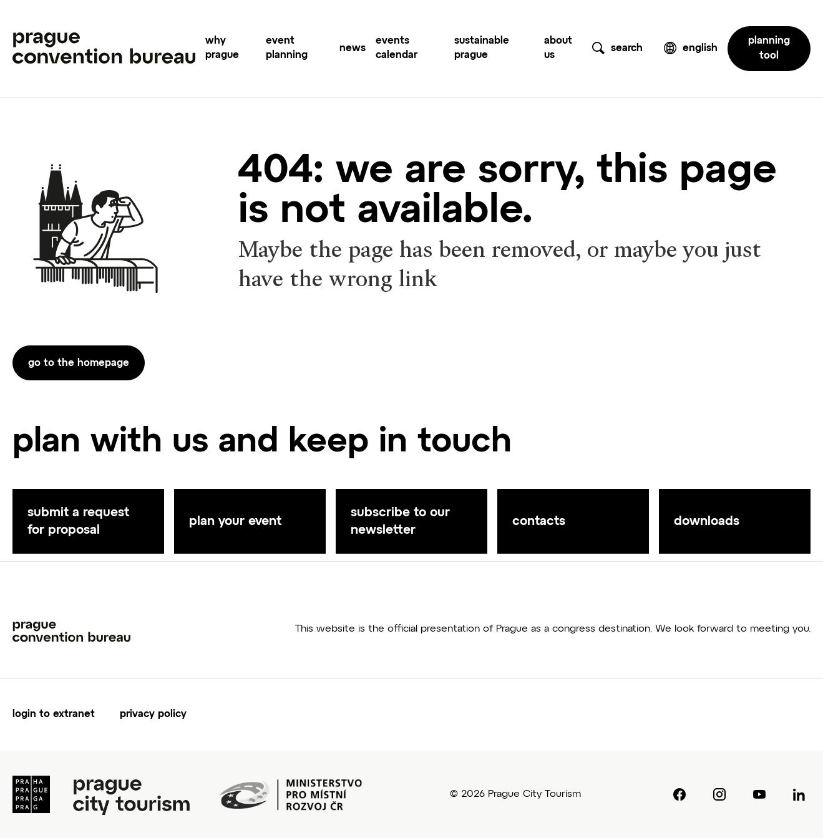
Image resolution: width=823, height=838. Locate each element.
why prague (222, 48)
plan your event (235, 521)
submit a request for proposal (78, 521)
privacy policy (153, 715)
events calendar (396, 48)
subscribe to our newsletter (400, 521)
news (352, 49)
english (700, 49)
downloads (706, 521)
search (627, 49)
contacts (538, 521)
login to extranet (53, 715)
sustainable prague (481, 48)
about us (558, 48)
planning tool (769, 48)
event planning (287, 48)
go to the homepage (78, 363)
